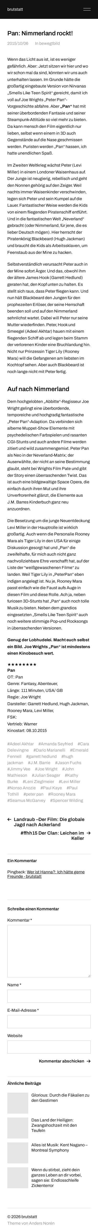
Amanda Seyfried (57, 744)
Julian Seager (47, 775)
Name (14, 985)
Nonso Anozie (23, 788)
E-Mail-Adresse (23, 1010)
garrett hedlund (42, 756)
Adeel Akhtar (22, 744)
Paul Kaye (52, 788)
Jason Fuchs (69, 762)
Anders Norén (42, 1223)
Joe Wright (47, 769)
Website (14, 1035)
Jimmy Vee (20, 769)
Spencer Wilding (68, 800)
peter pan (34, 794)
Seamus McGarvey (27, 800)
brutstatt (15, 9)
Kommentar (19, 920)
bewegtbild (49, 43)
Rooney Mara (63, 794)
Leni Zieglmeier (39, 781)
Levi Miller (70, 781)
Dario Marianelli (50, 750)
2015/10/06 (17, 43)
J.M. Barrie (40, 762)
